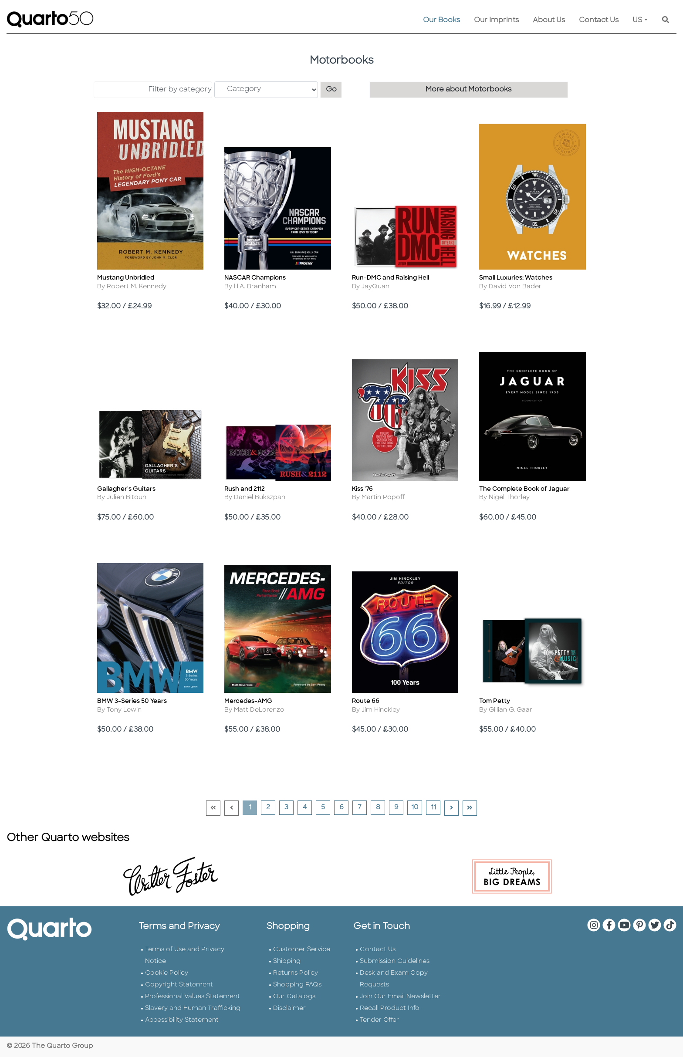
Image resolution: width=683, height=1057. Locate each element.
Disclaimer (289, 1008)
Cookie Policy (166, 973)
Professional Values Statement (192, 996)
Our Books (441, 20)
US (637, 20)
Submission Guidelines (394, 961)
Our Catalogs (294, 996)
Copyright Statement (179, 985)
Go (334, 88)
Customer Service (301, 949)
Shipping (287, 961)
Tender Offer (379, 1020)
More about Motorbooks (468, 89)
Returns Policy (295, 973)
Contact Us (599, 20)
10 (416, 807)
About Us (549, 20)
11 (435, 807)
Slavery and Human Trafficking (192, 1008)
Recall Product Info (389, 1008)
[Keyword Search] (665, 20)
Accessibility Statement (182, 1020)
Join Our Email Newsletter (400, 996)
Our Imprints (496, 20)
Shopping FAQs (297, 985)
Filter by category (180, 89)
